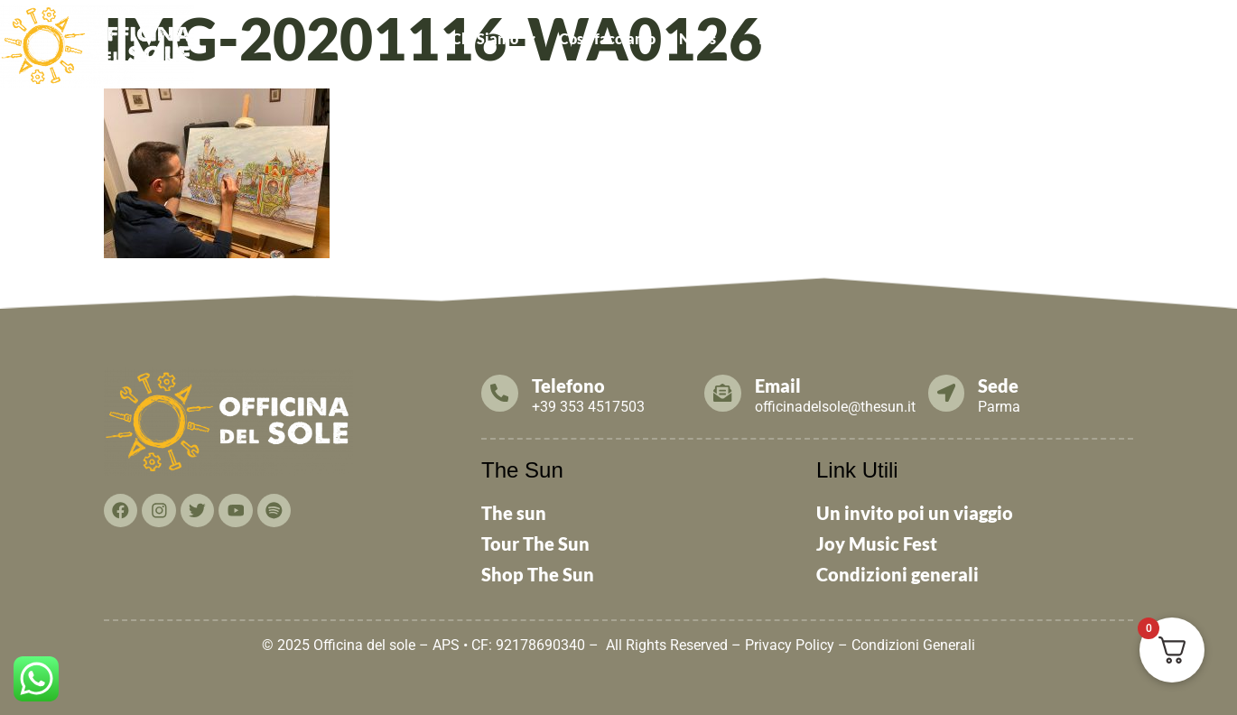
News (706, 38)
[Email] (723, 393)
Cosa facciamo (607, 38)
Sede (1000, 385)
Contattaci (1106, 38)
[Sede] (947, 393)
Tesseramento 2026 (821, 38)
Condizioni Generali (913, 645)
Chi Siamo (493, 38)
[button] (493, 39)
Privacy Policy (789, 645)
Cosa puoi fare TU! (977, 38)
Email (779, 385)
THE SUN (1195, 38)
